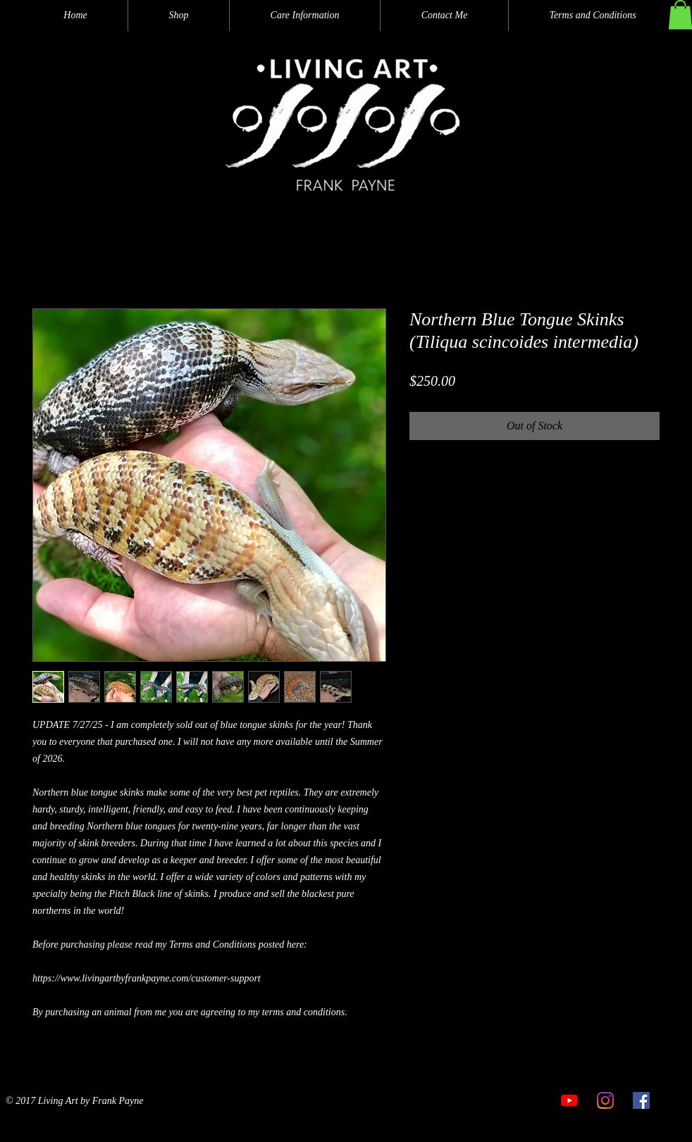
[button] (178, 15)
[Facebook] (641, 1100)
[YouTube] (569, 1100)
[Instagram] (605, 1100)
